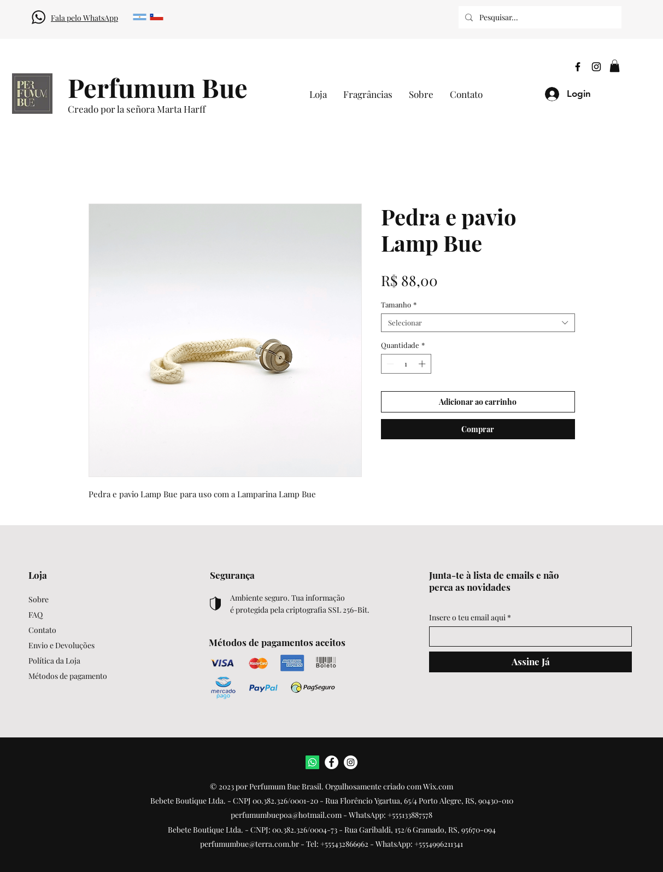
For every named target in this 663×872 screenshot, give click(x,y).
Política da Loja (54, 660)
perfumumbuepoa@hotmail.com (286, 815)
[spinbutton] (405, 363)
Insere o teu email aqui (467, 617)
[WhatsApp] (312, 762)
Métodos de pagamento (67, 676)
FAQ (35, 614)
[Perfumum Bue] (158, 87)
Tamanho (398, 304)
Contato (42, 630)
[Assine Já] (530, 662)
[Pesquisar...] (539, 17)
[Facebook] (578, 67)
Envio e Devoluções (61, 645)
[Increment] (423, 363)
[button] (614, 66)
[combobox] (478, 322)
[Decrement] (389, 363)
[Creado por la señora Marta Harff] (170, 109)
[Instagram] (596, 67)
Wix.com (438, 786)
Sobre (38, 599)
